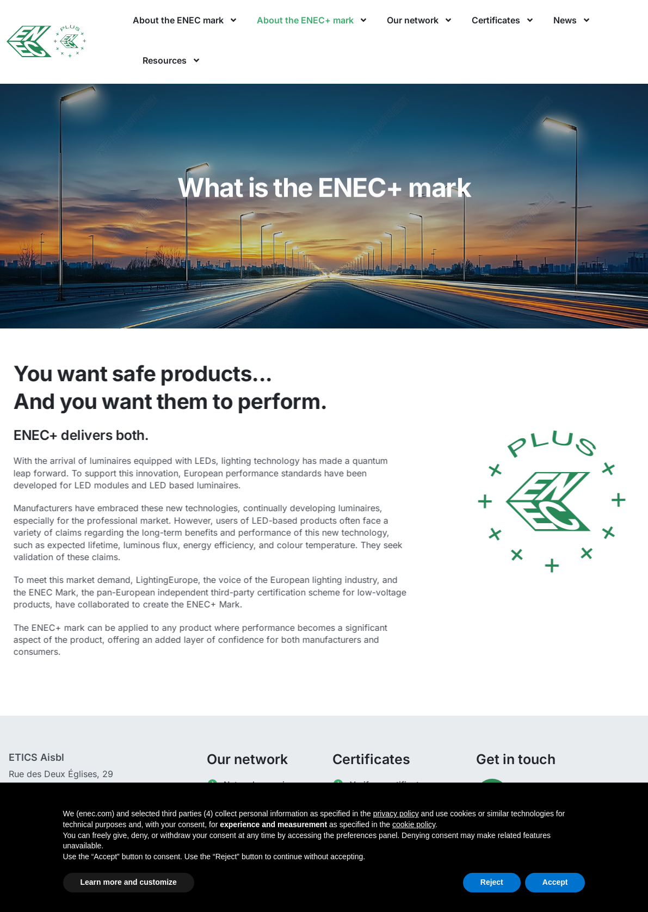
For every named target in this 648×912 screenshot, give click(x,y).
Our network (420, 20)
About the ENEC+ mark (312, 20)
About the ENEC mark (185, 20)
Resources (172, 60)
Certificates (503, 20)
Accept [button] (555, 882)
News (572, 20)
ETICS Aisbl (36, 757)
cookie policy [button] (413, 824)
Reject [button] (491, 882)
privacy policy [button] (396, 813)
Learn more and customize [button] (129, 882)
